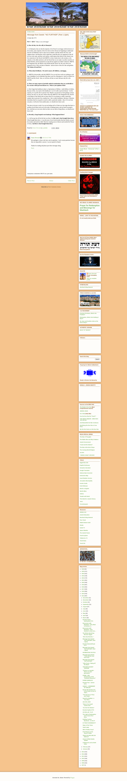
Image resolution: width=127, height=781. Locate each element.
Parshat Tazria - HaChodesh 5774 (88, 620)
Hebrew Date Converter (86, 473)
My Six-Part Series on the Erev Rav (89, 429)
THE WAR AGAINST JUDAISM (88, 667)
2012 (83, 754)
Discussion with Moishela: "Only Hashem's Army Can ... (89, 630)
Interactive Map (84, 475)
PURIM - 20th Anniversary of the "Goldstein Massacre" (89, 677)
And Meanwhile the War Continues (89, 422)
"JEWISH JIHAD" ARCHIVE (87, 455)
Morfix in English (84, 488)
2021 (83, 580)
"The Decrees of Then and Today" (88, 695)
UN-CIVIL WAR (87, 702)
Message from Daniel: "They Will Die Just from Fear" (88, 656)
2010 (83, 758)
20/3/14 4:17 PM (46, 137)
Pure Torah (83, 520)
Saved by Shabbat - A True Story (88, 699)
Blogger (72, 777)
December (86, 597)
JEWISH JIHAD (84, 411)
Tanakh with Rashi (85, 496)
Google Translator (85, 470)
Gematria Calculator (85, 468)
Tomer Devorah (35, 137)
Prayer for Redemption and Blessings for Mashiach (90, 207)
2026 (83, 569)
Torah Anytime (84, 535)
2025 (83, 571)
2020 (83, 582)
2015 (83, 593)
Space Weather (84, 530)
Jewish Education (84, 515)
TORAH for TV (83, 538)
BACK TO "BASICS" (85, 330)
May (84, 613)
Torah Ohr (82, 543)
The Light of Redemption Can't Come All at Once (89, 716)
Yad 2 (81, 501)
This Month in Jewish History (88, 499)
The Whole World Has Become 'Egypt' (88, 634)
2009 (83, 760)
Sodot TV (82, 527)
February (85, 746)
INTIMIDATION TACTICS (89, 652)
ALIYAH (82, 452)
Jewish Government (85, 442)
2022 (83, 578)
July (84, 608)
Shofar (81, 525)
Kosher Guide (83, 483)
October (85, 602)
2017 (83, 589)
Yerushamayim (84, 504)
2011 (83, 756)
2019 (83, 584)
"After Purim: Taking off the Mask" (89, 664)
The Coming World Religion (87, 450)
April (84, 615)
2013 (83, 751)
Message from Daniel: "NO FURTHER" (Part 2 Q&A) (89, 640)
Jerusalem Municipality (86, 480)
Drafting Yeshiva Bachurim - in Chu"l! (89, 720)
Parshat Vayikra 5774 (88, 710)
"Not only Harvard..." (88, 636)
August (85, 606)
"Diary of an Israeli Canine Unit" (88, 704)
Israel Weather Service (86, 478)
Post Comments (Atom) (54, 187)
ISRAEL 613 (83, 512)
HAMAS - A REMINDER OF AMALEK (89, 687)
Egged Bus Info (84, 462)
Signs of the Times (88, 725)
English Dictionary (85, 465)
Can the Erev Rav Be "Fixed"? (88, 416)
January (85, 749)
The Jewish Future (85, 533)
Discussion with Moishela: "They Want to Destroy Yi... (89, 625)
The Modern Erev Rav (85, 407)
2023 (83, 575)
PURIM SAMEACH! (88, 680)
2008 (83, 763)
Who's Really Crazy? (88, 729)
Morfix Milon (83, 491)
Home (51, 181)
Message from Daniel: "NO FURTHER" (88, 660)
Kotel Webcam (84, 486)
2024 (83, 573)
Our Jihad (82, 413)
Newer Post (30, 181)
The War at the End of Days (87, 447)
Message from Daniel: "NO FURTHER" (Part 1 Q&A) (89, 649)
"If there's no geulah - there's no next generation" (88, 672)
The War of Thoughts (85, 437)
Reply (32, 148)
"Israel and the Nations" (86, 444)
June (84, 611)
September (86, 604)
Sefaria (82, 493)
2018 (83, 587)
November (86, 600)
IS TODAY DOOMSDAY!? (89, 723)
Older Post (71, 181)
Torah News (83, 540)
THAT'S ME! (86, 727)
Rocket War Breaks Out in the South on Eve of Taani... (89, 691)
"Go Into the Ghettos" (88, 707)
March (85, 617)
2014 (83, 595)
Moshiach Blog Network (86, 287)
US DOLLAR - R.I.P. (88, 712)
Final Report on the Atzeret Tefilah (88, 732)
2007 (83, 765)
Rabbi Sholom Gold (85, 522)
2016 (83, 591)
